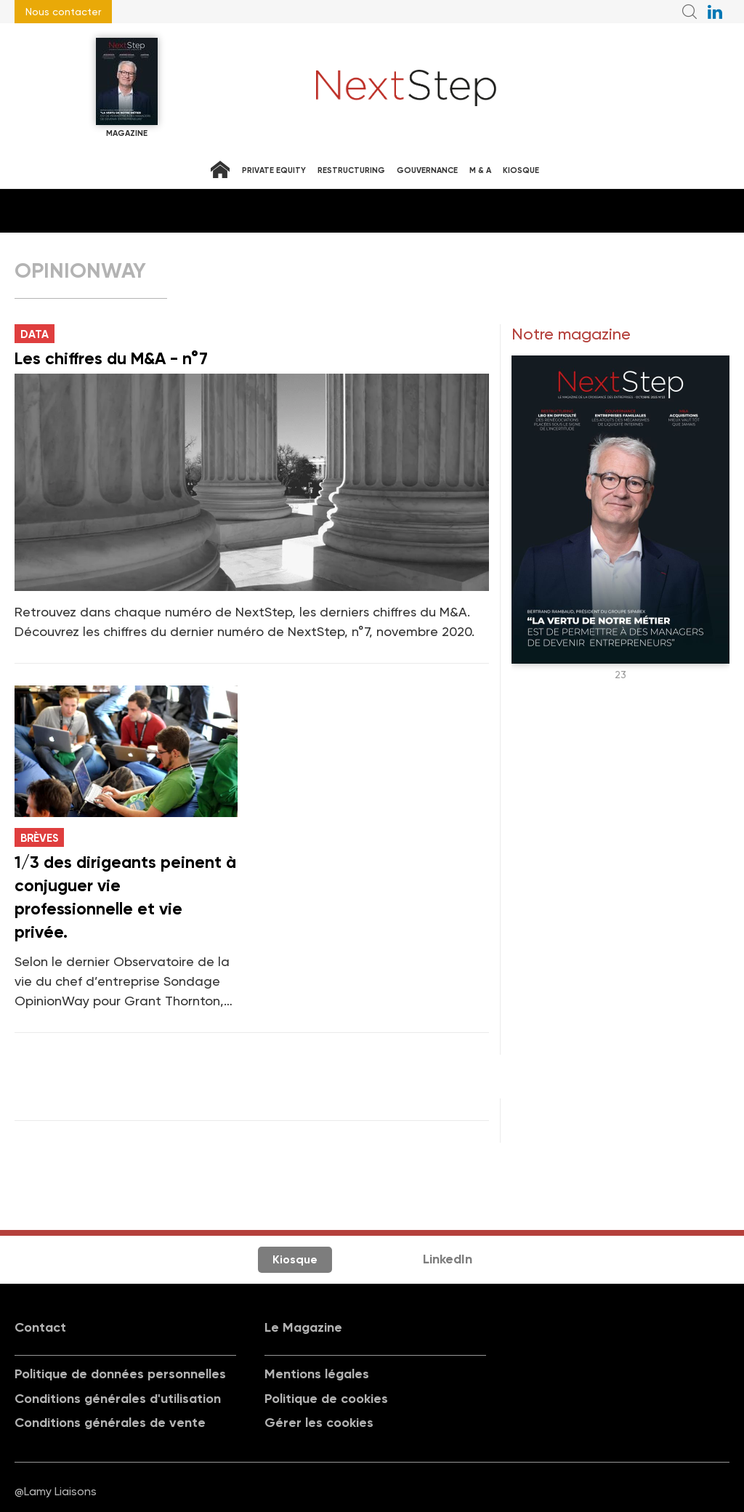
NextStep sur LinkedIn (715, 11)
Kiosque (521, 170)
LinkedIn (447, 1259)
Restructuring (351, 170)
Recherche (689, 11)
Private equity (274, 170)
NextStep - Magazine (406, 88)
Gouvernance (427, 170)
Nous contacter (63, 11)
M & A (480, 170)
